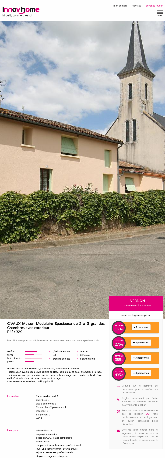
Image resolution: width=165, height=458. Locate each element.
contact (136, 5)
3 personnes (141, 357)
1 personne (141, 327)
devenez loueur (154, 5)
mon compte (120, 5)
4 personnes (141, 372)
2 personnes (141, 342)
